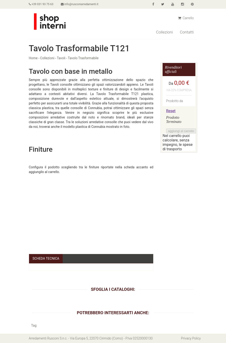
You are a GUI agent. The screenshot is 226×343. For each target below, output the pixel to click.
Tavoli (61, 58)
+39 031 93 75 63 (41, 4)
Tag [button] (33, 325)
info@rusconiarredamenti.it (79, 4)
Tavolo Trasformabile (83, 58)
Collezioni (164, 32)
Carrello (186, 18)
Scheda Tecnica (46, 258)
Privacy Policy (191, 338)
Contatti (187, 32)
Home (33, 58)
